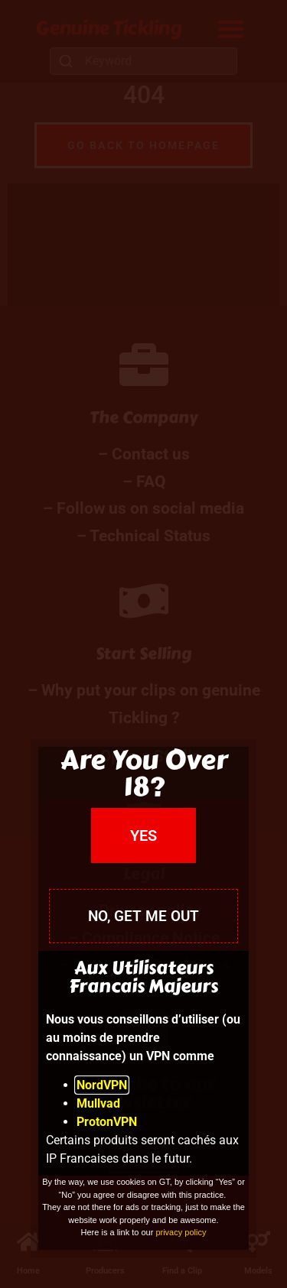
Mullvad (98, 1103)
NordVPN (102, 1085)
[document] (143, 644)
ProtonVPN (107, 1121)
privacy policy (180, 1232)
